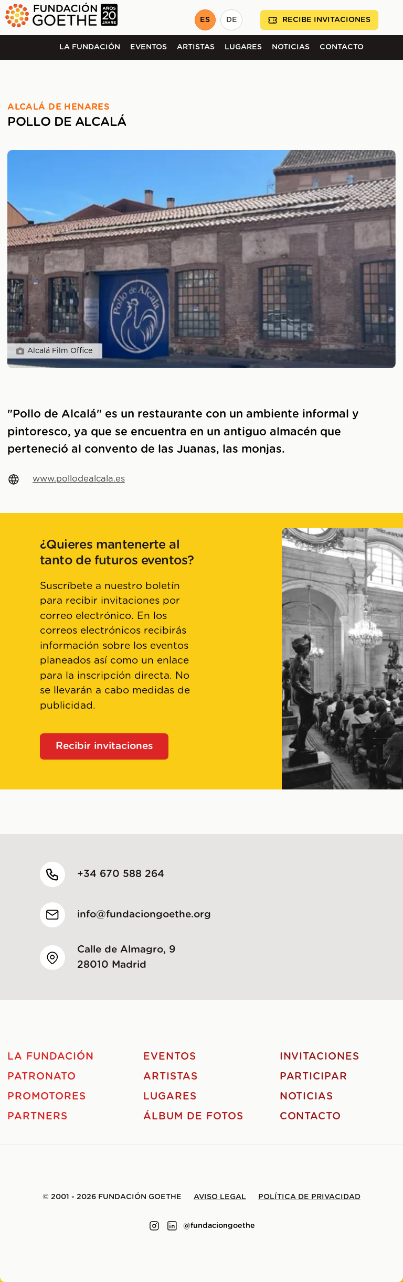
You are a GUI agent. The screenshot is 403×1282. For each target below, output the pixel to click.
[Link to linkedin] (172, 1226)
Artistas (196, 47)
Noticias (291, 47)
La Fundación (89, 47)
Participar (314, 1077)
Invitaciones (319, 1057)
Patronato (41, 1077)
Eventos (148, 47)
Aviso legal (220, 1197)
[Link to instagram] (154, 1226)
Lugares (243, 47)
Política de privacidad (309, 1197)
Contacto (342, 47)
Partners (37, 1116)
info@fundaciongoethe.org (144, 915)
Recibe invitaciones (319, 20)
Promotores (46, 1097)
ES (205, 20)
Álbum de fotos (193, 1116)
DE (231, 20)
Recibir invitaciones (104, 746)
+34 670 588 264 (120, 874)
